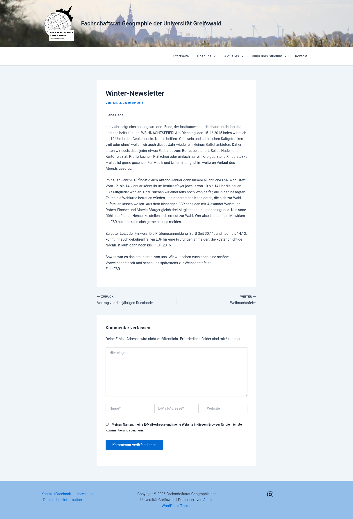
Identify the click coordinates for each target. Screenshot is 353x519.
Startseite (186, 56)
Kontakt (302, 56)
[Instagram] (270, 494)
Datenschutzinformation (62, 500)
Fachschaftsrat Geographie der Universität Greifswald (151, 23)
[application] (218, 56)
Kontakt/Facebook (56, 494)
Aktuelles (236, 56)
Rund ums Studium (270, 56)
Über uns (210, 56)
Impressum (84, 494)
